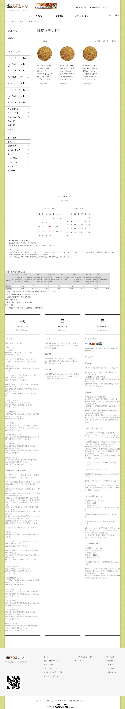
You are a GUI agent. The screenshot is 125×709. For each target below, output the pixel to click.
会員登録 (112, 658)
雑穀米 (10, 127)
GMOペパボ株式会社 (70, 698)
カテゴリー (40, 16)
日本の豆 (11, 119)
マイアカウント (81, 7)
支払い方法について (61, 666)
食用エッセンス (14, 148)
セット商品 (12, 156)
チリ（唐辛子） (14, 107)
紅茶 (9, 131)
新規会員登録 (95, 7)
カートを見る (113, 666)
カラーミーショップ (41, 698)
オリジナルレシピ (81, 16)
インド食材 (12, 135)
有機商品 (11, 37)
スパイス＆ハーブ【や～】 (17, 95)
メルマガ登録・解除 (91, 654)
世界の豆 (11, 123)
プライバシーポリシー (62, 674)
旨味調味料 (12, 144)
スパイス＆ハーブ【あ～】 (17, 56)
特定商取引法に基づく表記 (63, 670)
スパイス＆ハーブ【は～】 (17, 82)
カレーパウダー (14, 111)
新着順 (113, 41)
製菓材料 (11, 168)
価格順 (105, 41)
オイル (10, 139)
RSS (85, 658)
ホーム (7, 21)
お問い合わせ (113, 670)
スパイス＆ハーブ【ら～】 (17, 101)
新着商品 (59, 16)
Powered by (62, 703)
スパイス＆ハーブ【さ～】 (17, 69)
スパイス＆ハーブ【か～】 (17, 63)
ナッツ (10, 164)
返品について (59, 662)
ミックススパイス (15, 115)
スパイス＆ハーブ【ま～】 (17, 88)
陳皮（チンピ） (40, 21)
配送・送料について (61, 658)
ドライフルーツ (14, 160)
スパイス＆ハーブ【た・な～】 (22, 21)
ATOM (90, 658)
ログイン (106, 7)
